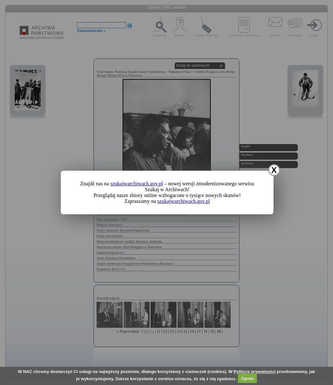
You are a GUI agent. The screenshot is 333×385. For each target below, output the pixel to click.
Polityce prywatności (254, 371)
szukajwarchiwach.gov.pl (136, 183)
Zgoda (247, 378)
